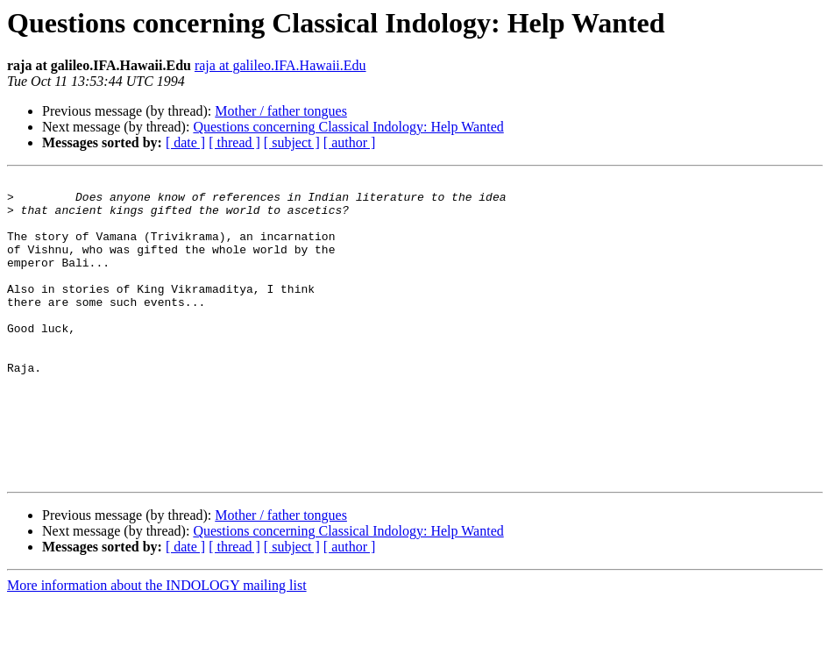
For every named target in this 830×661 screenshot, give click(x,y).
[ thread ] (234, 142)
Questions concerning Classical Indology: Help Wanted (348, 126)
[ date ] (185, 142)
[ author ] (349, 142)
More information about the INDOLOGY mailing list (157, 645)
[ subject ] (292, 142)
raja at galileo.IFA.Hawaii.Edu (280, 65)
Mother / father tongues (281, 110)
